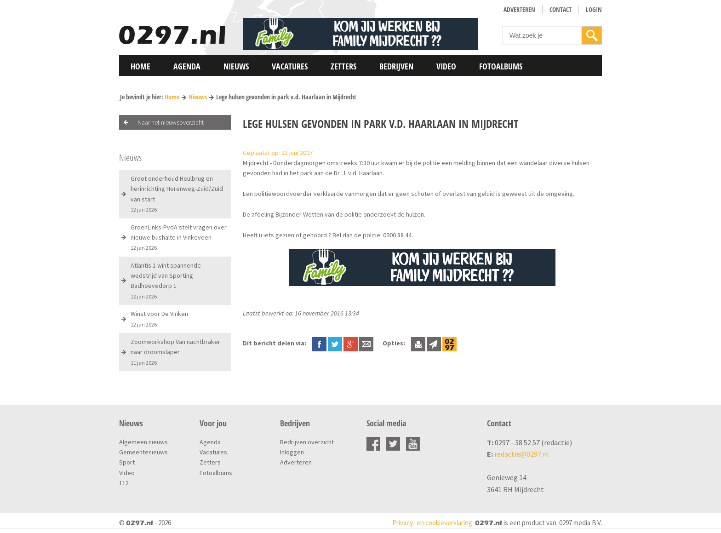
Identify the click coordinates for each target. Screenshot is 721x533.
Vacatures (290, 66)
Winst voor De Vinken (159, 318)
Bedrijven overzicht (307, 442)
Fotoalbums (500, 66)
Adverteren (519, 9)
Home (140, 66)
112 (124, 483)
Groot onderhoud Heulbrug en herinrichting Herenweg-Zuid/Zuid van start (177, 193)
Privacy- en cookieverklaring (432, 522)
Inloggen (292, 452)
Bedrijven (396, 66)
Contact (560, 9)
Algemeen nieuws (143, 442)
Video (446, 66)
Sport (127, 462)
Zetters (343, 66)
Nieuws (236, 66)
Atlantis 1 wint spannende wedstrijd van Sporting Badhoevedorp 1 (166, 280)
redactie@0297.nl (521, 453)
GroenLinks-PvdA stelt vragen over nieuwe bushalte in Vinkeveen (179, 237)
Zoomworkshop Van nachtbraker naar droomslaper (175, 352)
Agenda (186, 66)
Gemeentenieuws (143, 452)
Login (594, 9)
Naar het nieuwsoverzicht (170, 122)
